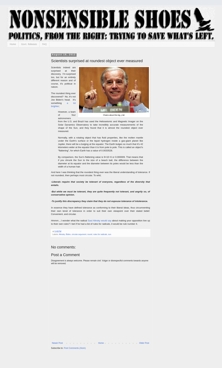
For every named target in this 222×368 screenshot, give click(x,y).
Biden (68, 234)
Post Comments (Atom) (75, 348)
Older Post (144, 343)
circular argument (79, 234)
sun (109, 234)
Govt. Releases (29, 44)
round (89, 234)
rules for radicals (100, 234)
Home (13, 44)
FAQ (44, 44)
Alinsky (62, 234)
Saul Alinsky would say (99, 220)
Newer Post (57, 343)
